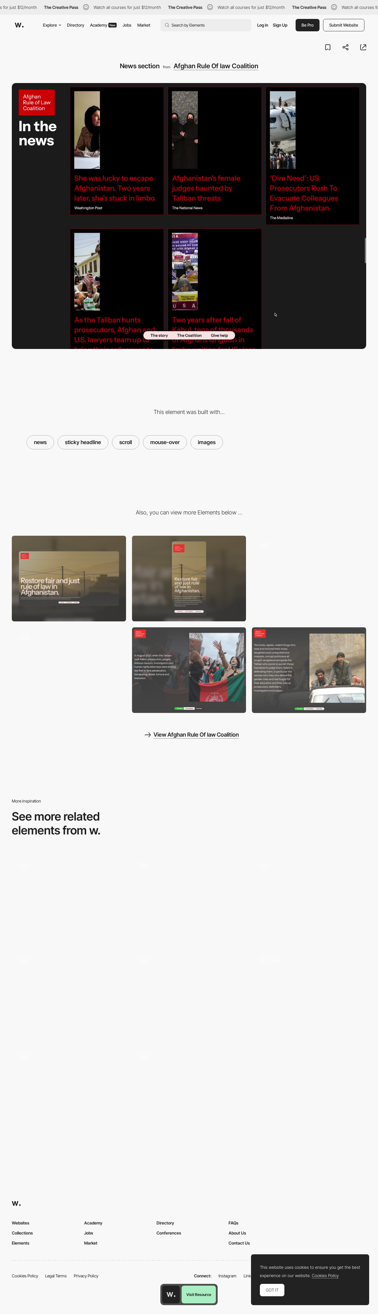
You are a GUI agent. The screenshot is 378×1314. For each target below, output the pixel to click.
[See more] (69, 899)
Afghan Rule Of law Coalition (216, 66)
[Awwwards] (19, 25)
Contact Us (239, 1242)
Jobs (127, 24)
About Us (237, 1232)
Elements (20, 1242)
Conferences (169, 1232)
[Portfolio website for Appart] (69, 993)
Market (143, 24)
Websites (20, 1222)
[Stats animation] (69, 670)
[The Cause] (309, 670)
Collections (22, 1232)
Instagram (228, 1275)
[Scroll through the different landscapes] (189, 899)
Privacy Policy (86, 1275)
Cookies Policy (25, 1275)
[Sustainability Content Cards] (309, 899)
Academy (103, 24)
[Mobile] (189, 578)
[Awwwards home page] (171, 1294)
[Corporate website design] (69, 1089)
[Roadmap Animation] (309, 993)
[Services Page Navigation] (189, 994)
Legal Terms (56, 1275)
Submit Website (343, 24)
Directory (75, 24)
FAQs (233, 1222)
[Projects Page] (189, 1089)
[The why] (189, 670)
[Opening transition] (309, 578)
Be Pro (308, 24)
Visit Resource (198, 1294)
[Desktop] (69, 578)
